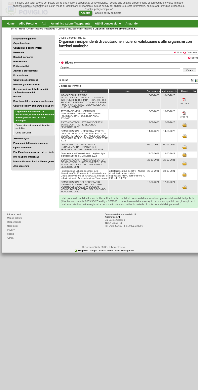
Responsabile (14, 222)
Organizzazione (21, 43)
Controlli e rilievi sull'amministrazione (34, 106)
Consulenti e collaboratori (27, 48)
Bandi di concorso (23, 57)
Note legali (12, 226)
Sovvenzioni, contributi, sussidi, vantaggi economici (30, 90)
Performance (20, 61)
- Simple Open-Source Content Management (106, 250)
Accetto (85, 12)
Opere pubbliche (22, 147)
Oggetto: (64, 67)
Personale (18, 52)
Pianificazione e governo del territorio (33, 152)
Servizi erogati (21, 138)
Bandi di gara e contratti (26, 84)
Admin (10, 238)
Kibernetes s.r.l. (112, 217)
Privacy (11, 230)
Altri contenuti (21, 166)
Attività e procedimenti (25, 71)
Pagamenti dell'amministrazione (30, 143)
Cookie (10, 234)
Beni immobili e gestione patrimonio (33, 101)
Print (179, 52)
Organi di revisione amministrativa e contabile (34, 126)
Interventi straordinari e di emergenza (33, 161)
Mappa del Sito (14, 218)
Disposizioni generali (24, 38)
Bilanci (17, 96)
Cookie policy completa (108, 12)
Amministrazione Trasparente (41, 28)
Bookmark (192, 52)
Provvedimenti (21, 75)
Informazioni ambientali (26, 157)
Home (22, 28)
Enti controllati (21, 66)
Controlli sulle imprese (25, 80)
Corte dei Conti (23, 132)
